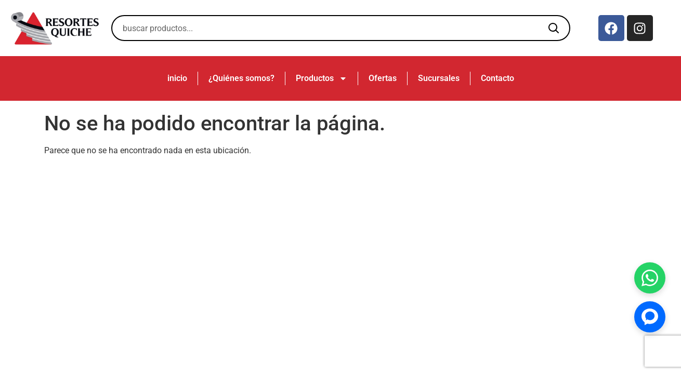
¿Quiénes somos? (241, 78)
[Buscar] (553, 28)
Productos (321, 78)
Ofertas (383, 78)
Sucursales (439, 78)
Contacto (497, 78)
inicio (177, 78)
